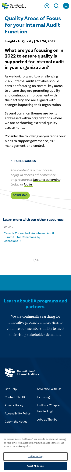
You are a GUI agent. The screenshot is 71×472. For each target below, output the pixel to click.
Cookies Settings (35, 456)
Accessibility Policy (17, 413)
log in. (28, 184)
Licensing (43, 397)
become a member (46, 180)
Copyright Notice (16, 422)
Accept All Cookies (35, 466)
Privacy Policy (14, 405)
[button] (33, 260)
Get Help (11, 389)
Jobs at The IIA (47, 419)
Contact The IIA (15, 397)
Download (20, 195)
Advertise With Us (49, 389)
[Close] (65, 439)
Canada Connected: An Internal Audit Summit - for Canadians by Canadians (29, 237)
